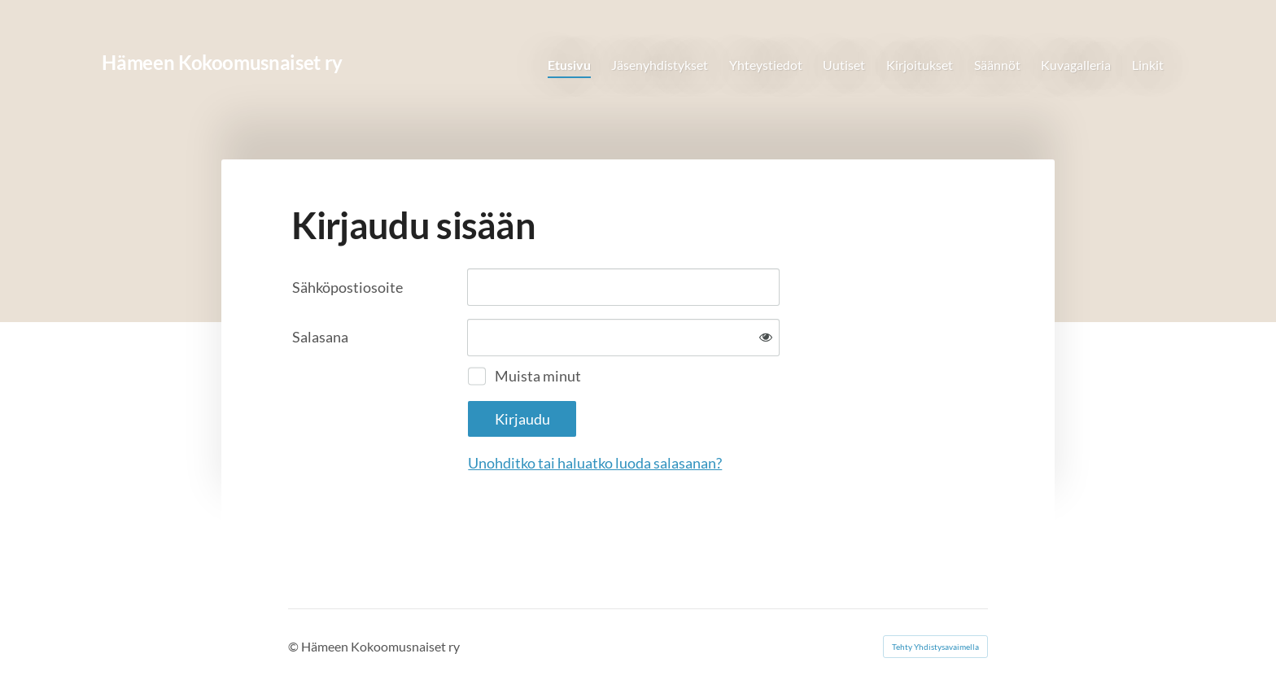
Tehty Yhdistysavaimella (935, 647)
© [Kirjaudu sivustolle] (294, 646)
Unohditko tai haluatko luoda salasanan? (595, 463)
